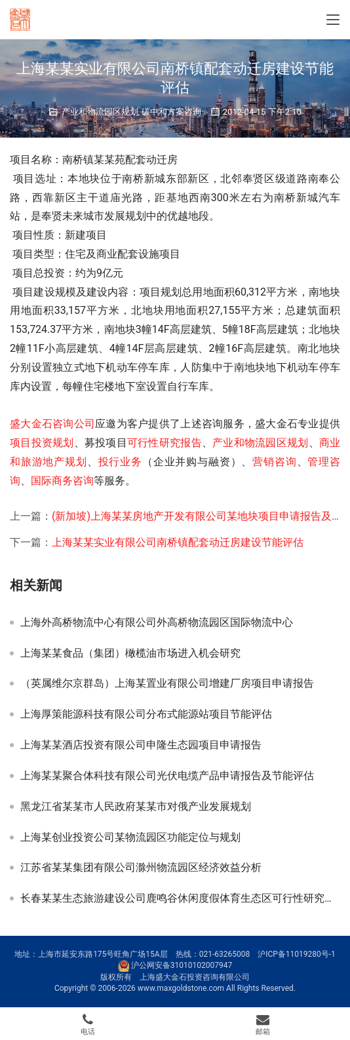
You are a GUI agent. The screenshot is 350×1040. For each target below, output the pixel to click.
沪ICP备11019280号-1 (297, 954)
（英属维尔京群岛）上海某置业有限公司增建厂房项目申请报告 (167, 683)
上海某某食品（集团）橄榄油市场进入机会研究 (130, 653)
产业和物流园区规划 (100, 112)
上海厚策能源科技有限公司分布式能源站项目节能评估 (146, 714)
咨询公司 (73, 423)
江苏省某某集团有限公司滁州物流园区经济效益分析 (141, 868)
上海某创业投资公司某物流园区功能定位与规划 (130, 837)
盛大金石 (31, 423)
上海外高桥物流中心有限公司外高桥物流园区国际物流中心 (156, 622)
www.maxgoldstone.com (181, 988)
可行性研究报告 (164, 442)
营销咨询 (274, 461)
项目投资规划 (42, 442)
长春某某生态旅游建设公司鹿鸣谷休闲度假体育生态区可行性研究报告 (180, 898)
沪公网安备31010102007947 (181, 965)
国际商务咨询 (62, 480)
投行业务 (120, 461)
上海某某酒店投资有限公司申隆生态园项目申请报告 (141, 745)
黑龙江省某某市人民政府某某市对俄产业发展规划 (135, 807)
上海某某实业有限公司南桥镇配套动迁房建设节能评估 (177, 542)
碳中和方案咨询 (171, 112)
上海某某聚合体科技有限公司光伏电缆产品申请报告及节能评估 (167, 776)
